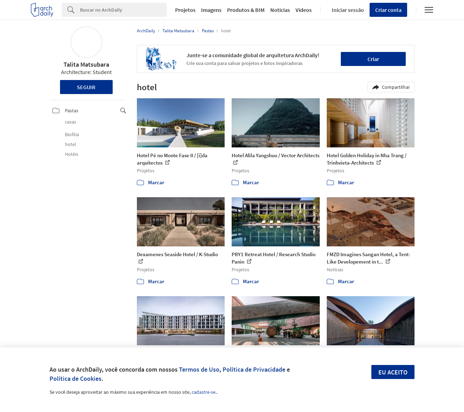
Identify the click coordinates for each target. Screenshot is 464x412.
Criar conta (388, 9)
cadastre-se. (204, 392)
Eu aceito (392, 372)
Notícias (280, 10)
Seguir (86, 87)
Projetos (185, 10)
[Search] (123, 10)
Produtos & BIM (246, 10)
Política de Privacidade (254, 369)
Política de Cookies (75, 378)
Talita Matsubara (86, 64)
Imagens (211, 10)
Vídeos (304, 10)
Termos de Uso (199, 369)
